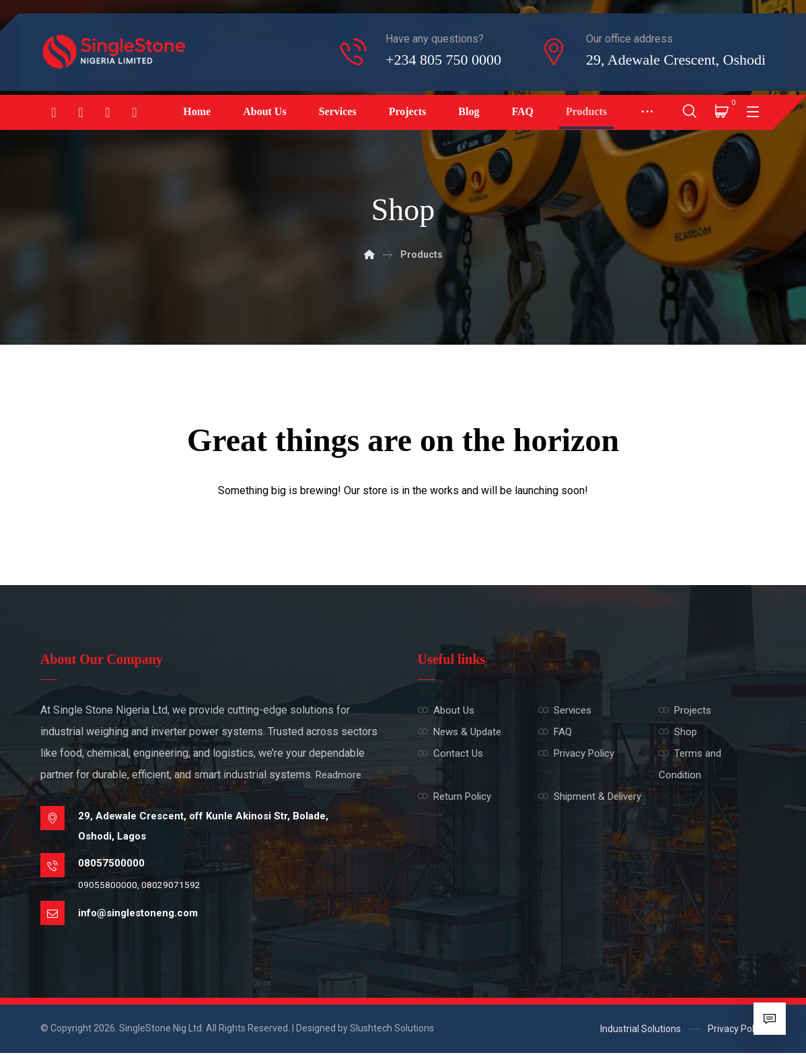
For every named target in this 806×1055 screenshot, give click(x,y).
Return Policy (454, 797)
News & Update (459, 732)
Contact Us (450, 754)
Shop (678, 732)
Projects (685, 711)
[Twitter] (134, 112)
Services (564, 711)
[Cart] (721, 110)
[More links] (647, 112)
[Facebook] (53, 112)
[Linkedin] (107, 112)
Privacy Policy (576, 754)
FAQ (555, 732)
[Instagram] (80, 112)
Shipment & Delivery (589, 797)
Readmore (338, 776)
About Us (446, 711)
